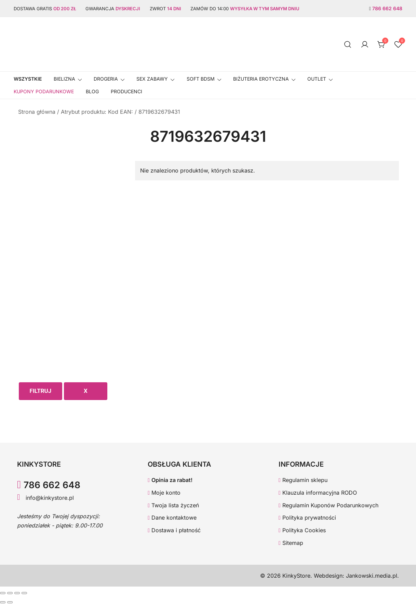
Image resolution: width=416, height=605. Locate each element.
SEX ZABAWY (152, 79)
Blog (92, 91)
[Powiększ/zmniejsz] (2, 593)
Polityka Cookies (302, 530)
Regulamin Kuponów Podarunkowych (328, 505)
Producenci (126, 91)
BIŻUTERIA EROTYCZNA (261, 79)
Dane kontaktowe (172, 517)
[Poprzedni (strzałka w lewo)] (2, 602)
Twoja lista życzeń (173, 505)
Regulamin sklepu (303, 480)
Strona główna (36, 111)
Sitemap (291, 542)
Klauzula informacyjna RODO (318, 492)
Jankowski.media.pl (371, 575)
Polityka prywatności (307, 517)
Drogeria (106, 79)
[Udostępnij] (17, 593)
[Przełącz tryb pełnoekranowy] (10, 593)
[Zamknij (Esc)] (24, 593)
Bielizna (64, 79)
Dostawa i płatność (174, 530)
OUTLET (316, 79)
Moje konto (164, 492)
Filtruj (41, 390)
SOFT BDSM (201, 79)
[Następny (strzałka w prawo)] (10, 602)
